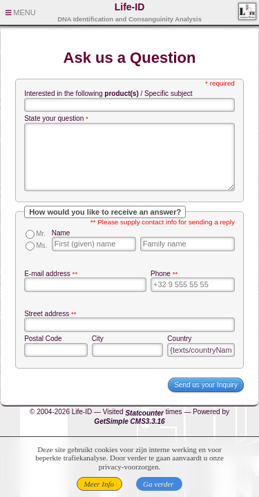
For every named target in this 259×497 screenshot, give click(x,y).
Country (179, 338)
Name (61, 233)
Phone (161, 273)
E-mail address (47, 273)
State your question (54, 118)
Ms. (41, 245)
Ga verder (158, 484)
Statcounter (144, 413)
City (98, 338)
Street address (46, 314)
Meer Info (99, 484)
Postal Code (42, 338)
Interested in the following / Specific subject (108, 93)
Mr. (41, 233)
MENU (24, 12)
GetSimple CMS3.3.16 (129, 421)
